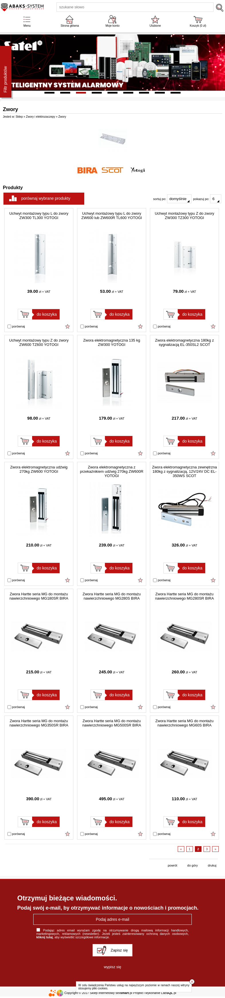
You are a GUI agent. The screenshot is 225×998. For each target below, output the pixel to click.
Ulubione (155, 25)
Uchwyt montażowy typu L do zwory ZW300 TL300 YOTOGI (38, 215)
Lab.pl (168, 993)
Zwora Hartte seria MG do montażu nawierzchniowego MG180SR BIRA (38, 596)
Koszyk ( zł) (198, 25)
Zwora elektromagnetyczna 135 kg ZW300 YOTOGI (111, 342)
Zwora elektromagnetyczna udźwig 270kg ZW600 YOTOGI (38, 469)
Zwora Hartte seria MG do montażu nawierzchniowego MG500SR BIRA (111, 723)
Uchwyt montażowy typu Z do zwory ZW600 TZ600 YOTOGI (39, 342)
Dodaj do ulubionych (67, 326)
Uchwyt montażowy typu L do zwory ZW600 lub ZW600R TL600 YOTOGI (111, 215)
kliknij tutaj (44, 937)
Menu (27, 25)
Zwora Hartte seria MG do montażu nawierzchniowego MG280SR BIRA (184, 596)
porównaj (16, 327)
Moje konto (112, 25)
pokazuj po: (207, 198)
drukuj (212, 865)
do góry (192, 865)
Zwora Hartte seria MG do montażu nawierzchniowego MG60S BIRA (184, 723)
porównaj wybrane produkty (45, 198)
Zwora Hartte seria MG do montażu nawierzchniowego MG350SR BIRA (38, 723)
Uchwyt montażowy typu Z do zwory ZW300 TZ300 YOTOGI (184, 215)
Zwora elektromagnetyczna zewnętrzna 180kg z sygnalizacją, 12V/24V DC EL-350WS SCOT (184, 471)
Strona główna (69, 25)
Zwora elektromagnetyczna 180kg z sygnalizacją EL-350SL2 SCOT (184, 342)
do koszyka (47, 314)
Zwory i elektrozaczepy (40, 116)
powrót (172, 865)
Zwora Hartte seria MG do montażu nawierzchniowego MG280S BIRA (112, 596)
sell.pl (124, 993)
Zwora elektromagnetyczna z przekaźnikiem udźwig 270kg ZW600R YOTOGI (111, 471)
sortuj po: (172, 198)
